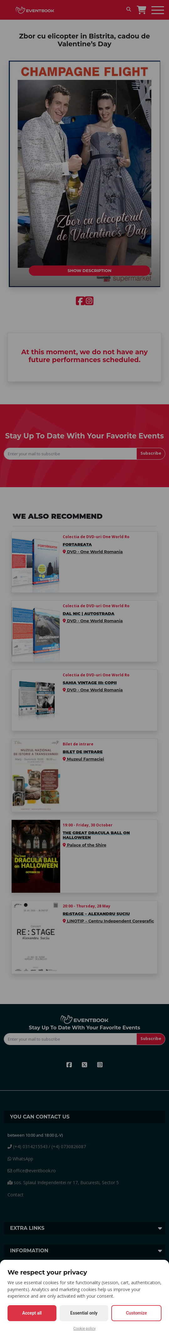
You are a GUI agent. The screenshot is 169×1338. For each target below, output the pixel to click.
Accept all (32, 1312)
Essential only (84, 1312)
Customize (136, 1312)
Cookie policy (84, 1328)
